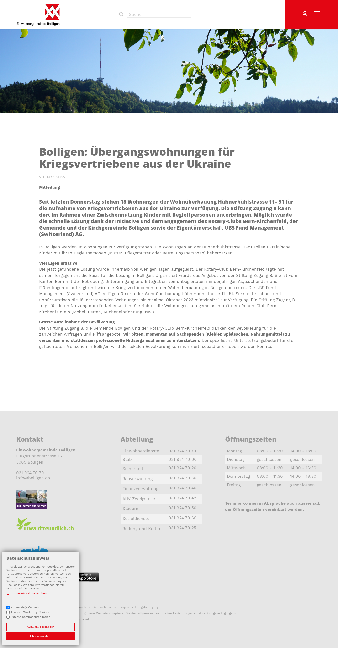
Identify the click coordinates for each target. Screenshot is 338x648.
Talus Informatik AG (75, 619)
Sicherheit (132, 468)
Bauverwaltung (137, 478)
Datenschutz (81, 607)
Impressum (62, 607)
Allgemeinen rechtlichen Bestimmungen (165, 613)
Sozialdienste (135, 518)
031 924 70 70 (30, 473)
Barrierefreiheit (42, 607)
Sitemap (22, 607)
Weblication (36, 619)
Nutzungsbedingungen (146, 607)
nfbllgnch (33, 478)
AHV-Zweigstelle (138, 498)
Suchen (121, 14)
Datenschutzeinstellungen (111, 607)
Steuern (130, 508)
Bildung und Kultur (141, 528)
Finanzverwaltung (140, 488)
